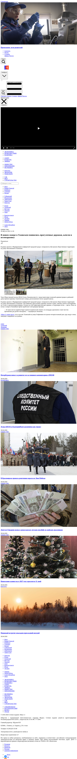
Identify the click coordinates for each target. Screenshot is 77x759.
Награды (7, 746)
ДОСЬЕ (6, 711)
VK (6, 757)
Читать (9, 96)
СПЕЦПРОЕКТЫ (9, 707)
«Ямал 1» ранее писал (7, 314)
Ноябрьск (4, 75)
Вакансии (7, 747)
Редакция (7, 744)
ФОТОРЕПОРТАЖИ (10, 708)
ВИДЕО (6, 710)
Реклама (6, 749)
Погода (11, 56)
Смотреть (4, 96)
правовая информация (11, 750)
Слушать (14, 96)
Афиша (6, 56)
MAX (7, 754)
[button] (6, 270)
